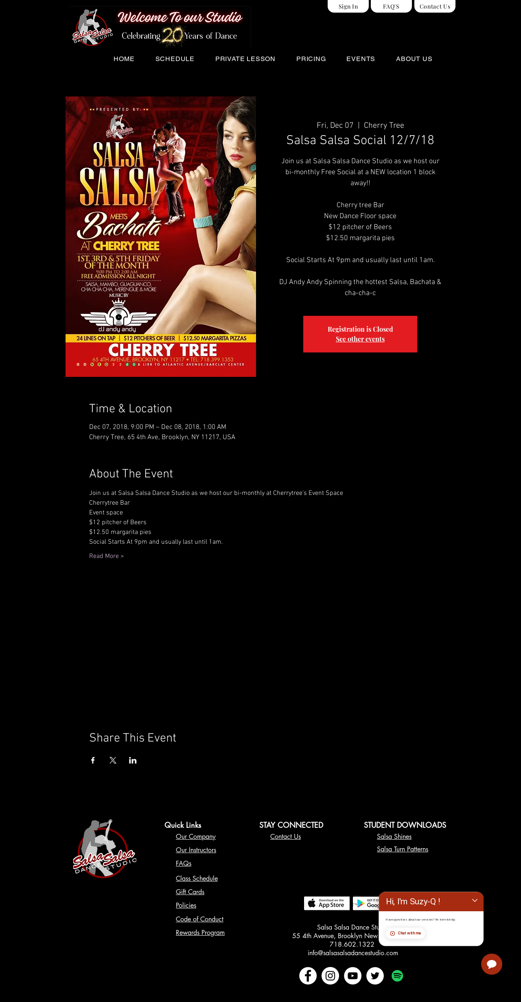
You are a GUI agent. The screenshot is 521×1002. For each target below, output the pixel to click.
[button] (175, 59)
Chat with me (468, 957)
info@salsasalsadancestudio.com (353, 953)
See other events (360, 339)
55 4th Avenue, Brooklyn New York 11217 (353, 936)
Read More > (106, 556)
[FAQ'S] (391, 6)
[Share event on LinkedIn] (133, 760)
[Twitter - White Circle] (375, 975)
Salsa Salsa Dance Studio (353, 927)
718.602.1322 (353, 944)
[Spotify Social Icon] (397, 975)
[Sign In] (348, 6)
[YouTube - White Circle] (352, 975)
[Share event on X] (113, 760)
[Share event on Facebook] (93, 760)
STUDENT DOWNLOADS (405, 825)
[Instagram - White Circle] (330, 975)
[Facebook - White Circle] (308, 975)
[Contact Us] (434, 6)
